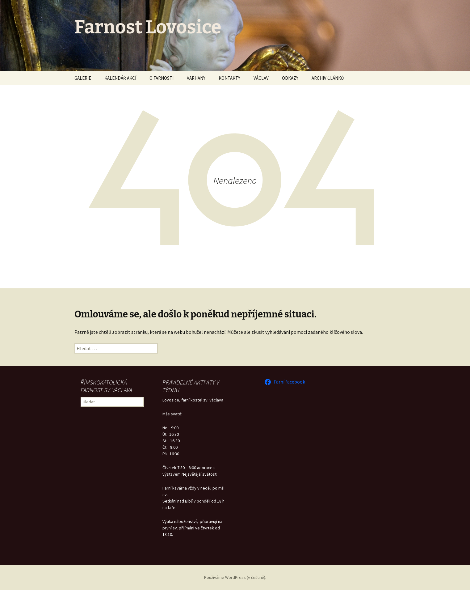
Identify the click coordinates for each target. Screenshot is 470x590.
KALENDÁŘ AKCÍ (120, 78)
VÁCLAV (261, 78)
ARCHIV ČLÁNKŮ (328, 78)
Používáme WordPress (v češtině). (235, 577)
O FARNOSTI (161, 78)
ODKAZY (290, 78)
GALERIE (82, 78)
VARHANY (196, 78)
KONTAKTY (229, 78)
